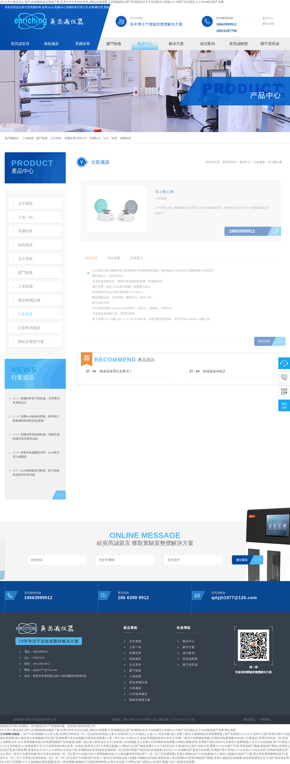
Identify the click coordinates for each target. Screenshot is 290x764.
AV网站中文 (125, 746)
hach (106, 138)
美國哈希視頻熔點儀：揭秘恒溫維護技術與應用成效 (36, 452)
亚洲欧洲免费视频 (222, 738)
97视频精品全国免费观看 (207, 734)
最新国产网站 (269, 746)
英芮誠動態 (238, 44)
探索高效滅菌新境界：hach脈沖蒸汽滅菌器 (36, 471)
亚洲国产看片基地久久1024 (228, 750)
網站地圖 (268, 23)
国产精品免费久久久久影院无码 (154, 746)
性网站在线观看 (95, 738)
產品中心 (268, 18)
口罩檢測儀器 (26, 336)
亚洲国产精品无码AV (211, 742)
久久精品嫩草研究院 (127, 754)
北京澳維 (22, 212)
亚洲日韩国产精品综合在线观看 (142, 750)
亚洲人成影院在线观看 (228, 758)
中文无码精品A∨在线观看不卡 (23, 746)
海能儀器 (51, 44)
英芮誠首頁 (20, 44)
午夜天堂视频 (12, 762)
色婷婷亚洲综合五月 (255, 758)
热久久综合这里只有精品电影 (264, 750)
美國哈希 (82, 44)
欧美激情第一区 (111, 750)
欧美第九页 (92, 746)
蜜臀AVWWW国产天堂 (224, 746)
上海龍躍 (27, 138)
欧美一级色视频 (64, 762)
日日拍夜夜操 (51, 746)
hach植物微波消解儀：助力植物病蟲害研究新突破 (36, 489)
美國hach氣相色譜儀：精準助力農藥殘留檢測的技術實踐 (36, 434)
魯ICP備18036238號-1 (136, 719)
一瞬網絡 (264, 719)
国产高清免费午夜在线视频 (67, 738)
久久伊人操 (51, 734)
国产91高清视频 (33, 734)
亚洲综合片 (35, 750)
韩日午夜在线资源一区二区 (54, 754)
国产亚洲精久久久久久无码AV (243, 734)
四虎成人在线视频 (124, 742)
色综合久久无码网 (174, 750)
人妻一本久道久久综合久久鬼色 (126, 738)
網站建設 (250, 719)
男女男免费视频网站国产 (268, 754)
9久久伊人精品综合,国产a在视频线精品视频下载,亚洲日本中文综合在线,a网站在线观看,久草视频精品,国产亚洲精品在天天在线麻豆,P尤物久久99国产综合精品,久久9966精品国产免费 (112, 2)
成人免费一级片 (181, 734)
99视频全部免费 (146, 758)
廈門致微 (113, 44)
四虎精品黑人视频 (124, 758)
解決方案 (176, 44)
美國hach (95, 138)
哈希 (114, 138)
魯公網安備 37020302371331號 (169, 719)
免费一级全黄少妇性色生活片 (93, 742)
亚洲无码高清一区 (270, 738)
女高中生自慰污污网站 (121, 762)
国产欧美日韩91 (273, 734)
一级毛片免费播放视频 (196, 738)
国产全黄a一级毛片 (100, 758)
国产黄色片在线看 (198, 750)
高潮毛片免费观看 (237, 742)
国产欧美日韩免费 (15, 750)
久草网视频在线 (30, 742)
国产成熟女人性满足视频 (152, 762)
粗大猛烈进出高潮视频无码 (32, 738)
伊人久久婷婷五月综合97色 (60, 750)
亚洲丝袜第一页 (42, 758)
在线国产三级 (243, 754)
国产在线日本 (200, 746)
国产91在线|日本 (83, 754)
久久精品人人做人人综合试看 (151, 734)
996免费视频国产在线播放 (58, 742)
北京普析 (56, 138)
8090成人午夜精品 (246, 738)
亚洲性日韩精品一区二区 (74, 734)
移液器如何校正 (207, 387)
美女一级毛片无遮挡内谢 (20, 754)
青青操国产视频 (249, 746)
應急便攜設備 (26, 309)
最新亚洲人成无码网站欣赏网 (176, 758)
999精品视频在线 (186, 742)
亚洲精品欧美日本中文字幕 (163, 738)
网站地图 (230, 730)
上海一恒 (22, 226)
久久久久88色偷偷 (260, 742)
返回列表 (263, 349)
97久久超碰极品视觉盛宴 (37, 762)
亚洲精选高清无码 (89, 750)
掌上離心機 (275, 162)
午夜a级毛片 (183, 746)
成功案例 (207, 44)
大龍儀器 (22, 322)
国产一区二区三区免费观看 (158, 754)
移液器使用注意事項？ (109, 387)
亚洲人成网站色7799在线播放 (194, 754)
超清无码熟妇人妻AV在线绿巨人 (112, 734)
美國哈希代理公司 (75, 138)
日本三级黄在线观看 (181, 762)
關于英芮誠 (270, 44)
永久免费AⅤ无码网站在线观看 (156, 742)
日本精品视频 (108, 746)
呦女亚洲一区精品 (72, 746)
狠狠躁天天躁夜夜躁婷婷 (90, 762)
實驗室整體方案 (28, 350)
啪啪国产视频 (203, 758)
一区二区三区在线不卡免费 (70, 758)
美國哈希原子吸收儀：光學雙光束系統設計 (36, 416)
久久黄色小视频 (224, 754)
